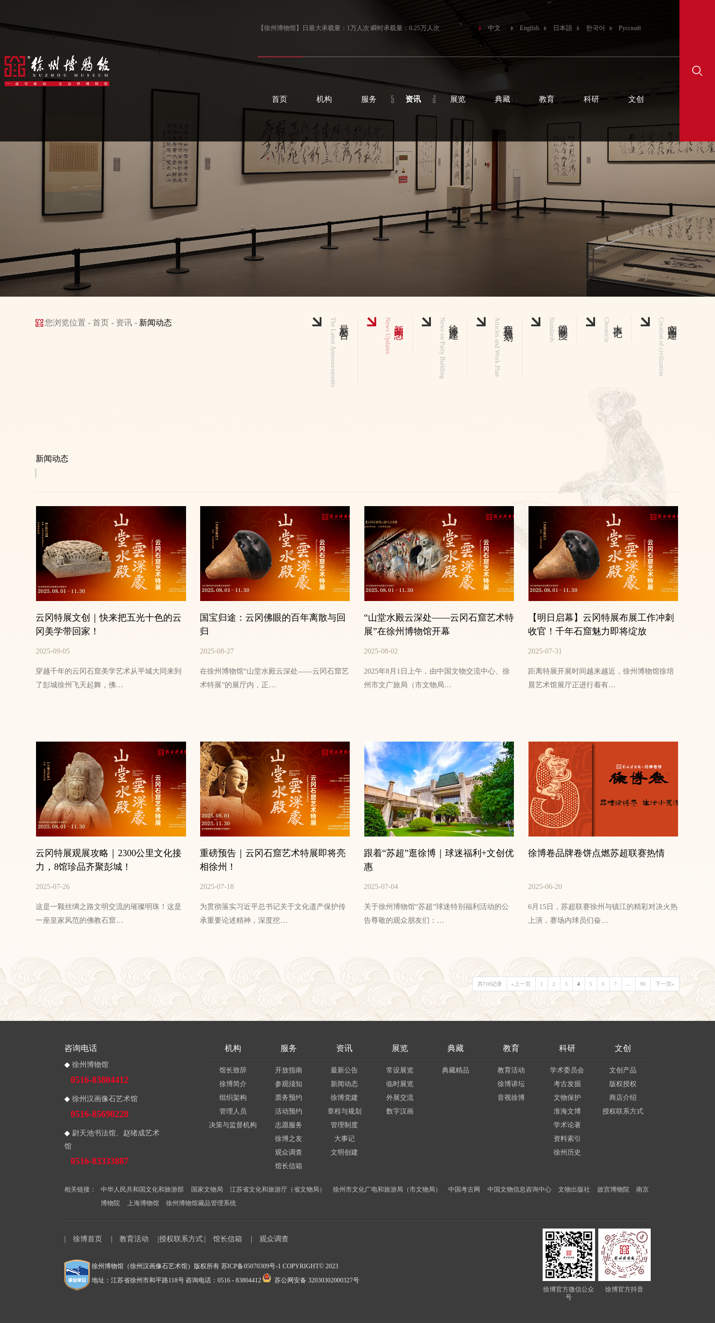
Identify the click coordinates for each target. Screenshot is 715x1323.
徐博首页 (87, 1239)
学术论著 (567, 1125)
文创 (636, 99)
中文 (494, 28)
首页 (279, 99)
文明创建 (344, 1152)
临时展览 (400, 1084)
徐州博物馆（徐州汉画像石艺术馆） (143, 1266)
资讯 (413, 99)
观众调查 (288, 1152)
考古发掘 (567, 1084)
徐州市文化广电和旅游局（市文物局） (387, 1189)
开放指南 (288, 1070)
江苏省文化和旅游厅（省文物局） (278, 1189)
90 (643, 984)
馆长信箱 (288, 1166)
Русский (630, 28)
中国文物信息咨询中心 (519, 1189)
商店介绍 (623, 1097)
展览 (458, 99)
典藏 (502, 99)
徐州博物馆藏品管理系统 (201, 1203)
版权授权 (623, 1084)
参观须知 (288, 1084)
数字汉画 (400, 1111)
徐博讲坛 (511, 1084)
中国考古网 (464, 1189)
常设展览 (400, 1070)
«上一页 (521, 984)
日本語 (562, 28)
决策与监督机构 (233, 1125)
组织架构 (233, 1097)
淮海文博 (567, 1111)
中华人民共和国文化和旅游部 (142, 1189)
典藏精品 (455, 1070)
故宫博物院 (613, 1189)
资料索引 (567, 1138)
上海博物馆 (143, 1203)
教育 (546, 99)
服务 (369, 99)
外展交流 (400, 1097)
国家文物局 (207, 1189)
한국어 (595, 28)
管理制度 (344, 1125)
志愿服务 (288, 1125)
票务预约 (288, 1097)
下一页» (664, 984)
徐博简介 (233, 1084)
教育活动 (511, 1070)
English (529, 28)
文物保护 (567, 1097)
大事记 (344, 1138)
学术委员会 (567, 1070)
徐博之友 (288, 1138)
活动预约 (288, 1111)
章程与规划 (344, 1111)
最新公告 (344, 1070)
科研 (591, 99)
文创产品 (623, 1070)
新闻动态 (344, 1084)
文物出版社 (574, 1189)
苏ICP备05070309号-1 (251, 1266)
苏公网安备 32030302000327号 (311, 1280)
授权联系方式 (622, 1111)
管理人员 (233, 1111)
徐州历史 (567, 1152)
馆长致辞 (233, 1070)
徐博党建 (344, 1097)
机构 (324, 99)
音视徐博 (511, 1097)
